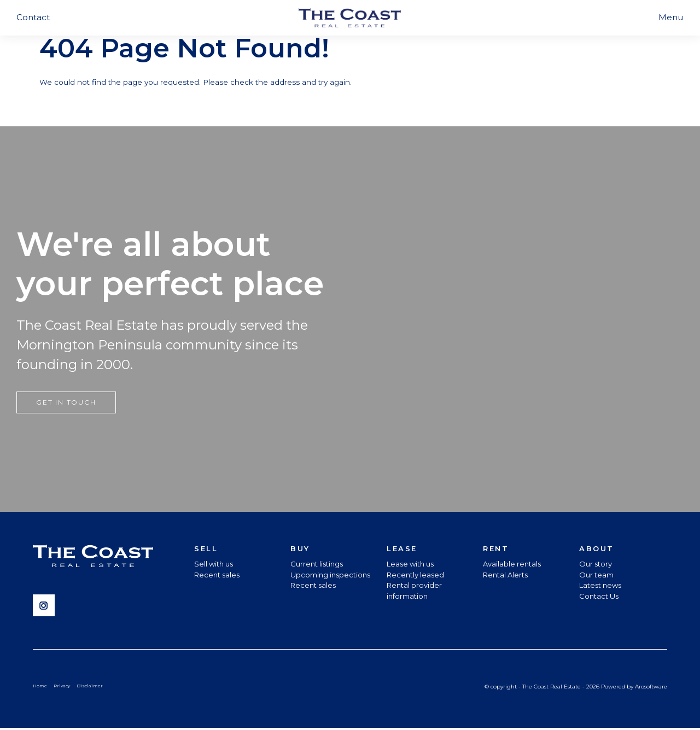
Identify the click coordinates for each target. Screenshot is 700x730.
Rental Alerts (505, 575)
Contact (33, 17)
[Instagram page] (46, 607)
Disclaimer (93, 687)
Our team (596, 575)
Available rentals (512, 565)
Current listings (316, 565)
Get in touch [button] (66, 403)
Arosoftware (651, 687)
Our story (595, 565)
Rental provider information (414, 592)
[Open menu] (671, 18)
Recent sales (217, 575)
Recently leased (415, 575)
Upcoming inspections (330, 575)
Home (41, 687)
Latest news (600, 586)
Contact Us (599, 597)
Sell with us (213, 565)
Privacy (64, 687)
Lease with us (410, 565)
